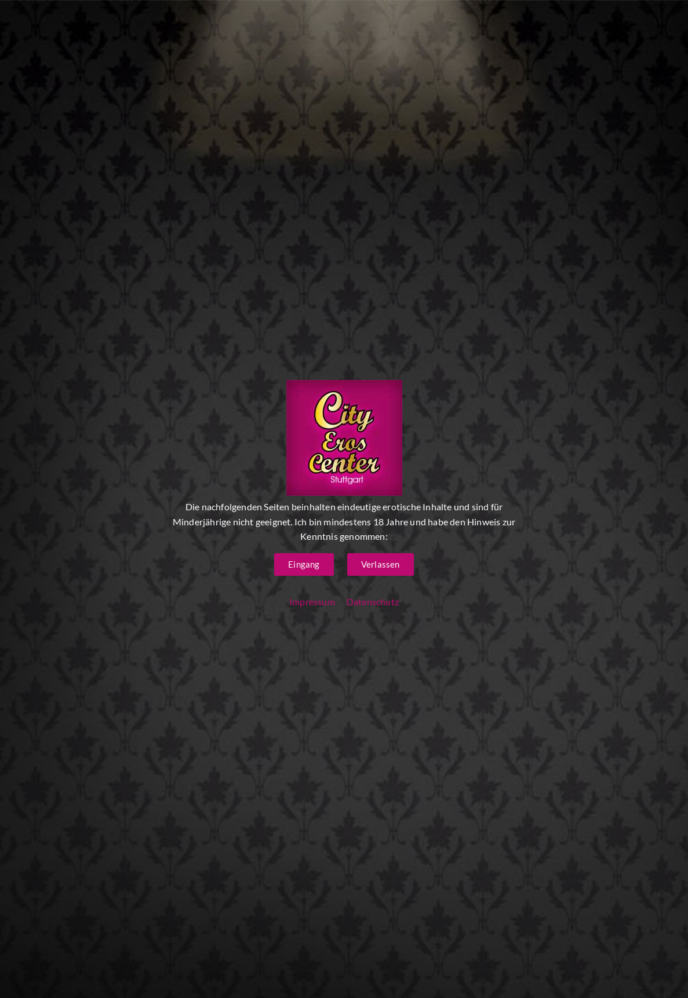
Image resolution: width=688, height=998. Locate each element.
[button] (303, 564)
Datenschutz (373, 601)
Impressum (312, 601)
